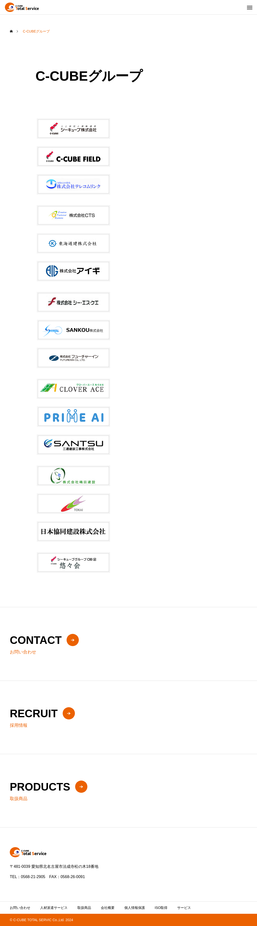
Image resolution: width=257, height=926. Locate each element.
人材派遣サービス (54, 908)
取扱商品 (84, 908)
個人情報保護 (134, 908)
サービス (184, 908)
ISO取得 (161, 908)
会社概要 (108, 908)
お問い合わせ (20, 908)
